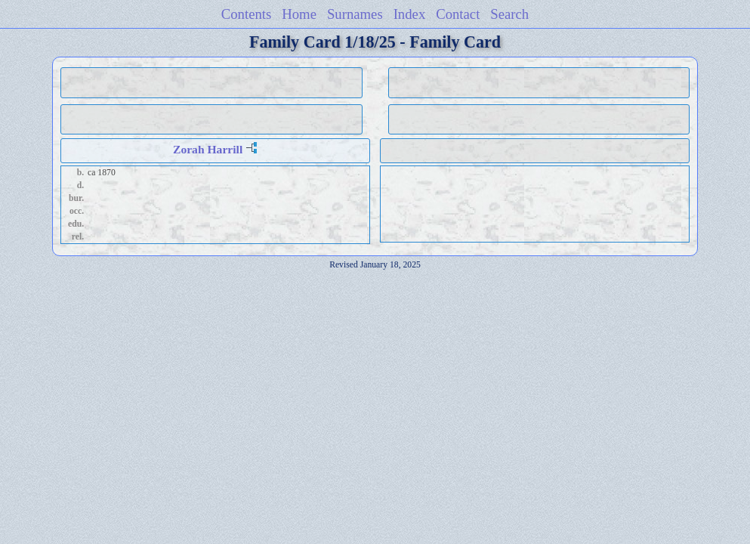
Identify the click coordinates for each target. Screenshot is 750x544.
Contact (458, 14)
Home (299, 14)
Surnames (355, 14)
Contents (246, 14)
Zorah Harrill (207, 149)
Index (410, 14)
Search (509, 14)
